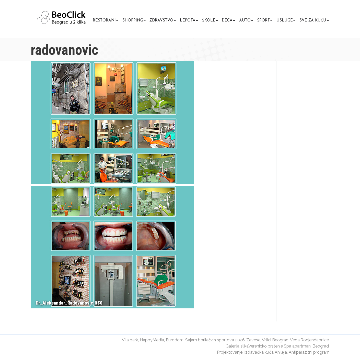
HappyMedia (152, 340)
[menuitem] (105, 20)
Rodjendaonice (314, 340)
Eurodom (174, 340)
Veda (295, 340)
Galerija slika (237, 346)
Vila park (130, 340)
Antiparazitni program (309, 352)
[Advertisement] (309, 148)
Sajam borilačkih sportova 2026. (215, 340)
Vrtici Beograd (275, 340)
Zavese (253, 340)
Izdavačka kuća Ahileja (265, 352)
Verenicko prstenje (265, 346)
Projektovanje (229, 352)
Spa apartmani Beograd (306, 346)
